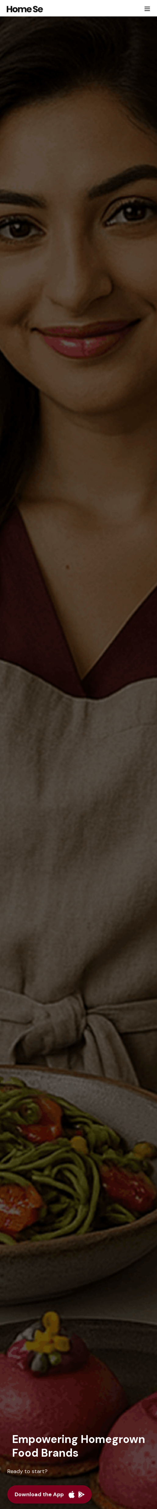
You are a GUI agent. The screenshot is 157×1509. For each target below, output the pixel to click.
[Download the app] (49, 1494)
